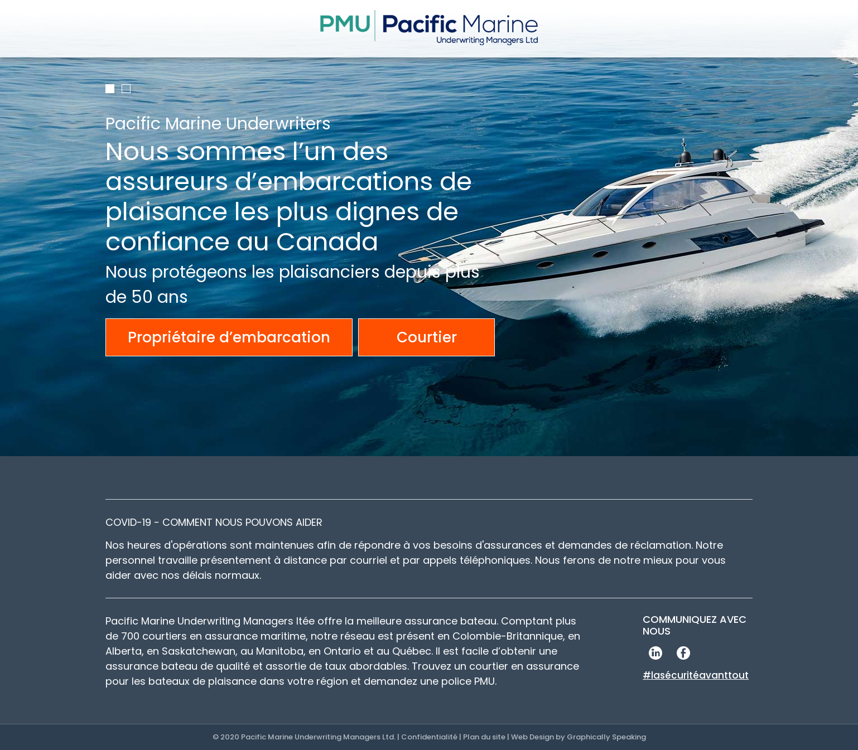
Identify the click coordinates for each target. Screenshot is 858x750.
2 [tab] (126, 88)
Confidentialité (429, 737)
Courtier (427, 337)
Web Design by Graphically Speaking (578, 737)
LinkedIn (655, 653)
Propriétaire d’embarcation (229, 337)
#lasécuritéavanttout (696, 675)
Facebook (683, 653)
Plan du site (484, 737)
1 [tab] (109, 88)
